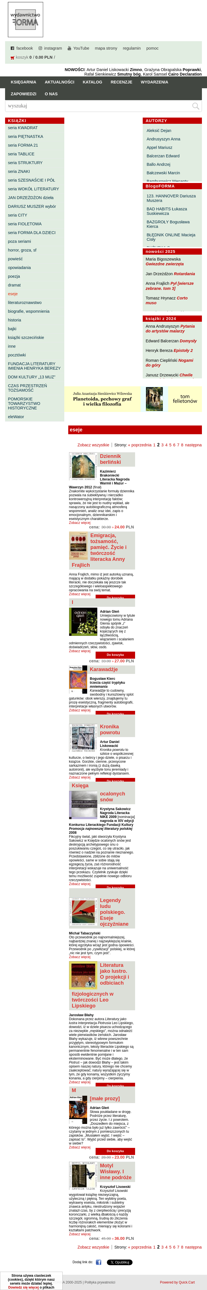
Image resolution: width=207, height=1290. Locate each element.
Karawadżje (104, 669)
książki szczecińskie (26, 337)
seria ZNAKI (19, 171)
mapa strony (106, 48)
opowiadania (19, 267)
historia (14, 320)
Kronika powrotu (110, 729)
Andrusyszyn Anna (163, 139)
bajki (12, 329)
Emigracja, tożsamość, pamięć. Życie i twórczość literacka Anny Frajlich (99, 550)
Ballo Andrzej (158, 164)
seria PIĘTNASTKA (25, 136)
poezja (14, 276)
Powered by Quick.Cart (177, 1282)
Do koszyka (115, 654)
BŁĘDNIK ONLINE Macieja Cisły (171, 237)
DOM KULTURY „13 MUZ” (31, 377)
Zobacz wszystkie (93, 445)
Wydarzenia (154, 82)
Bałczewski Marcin (163, 173)
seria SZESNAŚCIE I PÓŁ (31, 180)
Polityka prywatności (100, 1282)
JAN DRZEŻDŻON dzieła (31, 197)
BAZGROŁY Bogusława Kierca (168, 224)
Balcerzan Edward (163, 156)
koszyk (22, 57)
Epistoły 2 (183, 350)
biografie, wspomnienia (28, 311)
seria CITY (17, 215)
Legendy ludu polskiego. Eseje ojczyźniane (114, 912)
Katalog (92, 82)
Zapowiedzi (23, 94)
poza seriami (19, 241)
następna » (195, 445)
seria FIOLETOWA (24, 224)
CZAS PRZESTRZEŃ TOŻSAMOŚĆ (27, 387)
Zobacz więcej (80, 523)
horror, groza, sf (22, 250)
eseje (12, 294)
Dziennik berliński (110, 459)
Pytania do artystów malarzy (170, 328)
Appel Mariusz (159, 147)
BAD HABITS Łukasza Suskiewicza (167, 211)
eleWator (16, 416)
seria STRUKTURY (25, 162)
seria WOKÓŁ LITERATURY (33, 189)
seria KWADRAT (23, 127)
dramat (14, 285)
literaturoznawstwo (24, 302)
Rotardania (184, 274)
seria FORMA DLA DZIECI (32, 232)
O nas (51, 94)
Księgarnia (23, 82)
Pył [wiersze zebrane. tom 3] (169, 285)
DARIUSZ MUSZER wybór (32, 206)
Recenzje (121, 82)
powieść (15, 259)
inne (12, 346)
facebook (24, 48)
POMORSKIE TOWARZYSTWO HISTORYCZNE (24, 403)
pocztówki (17, 355)
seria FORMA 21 (23, 145)
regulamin (132, 48)
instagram (53, 48)
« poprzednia (139, 445)
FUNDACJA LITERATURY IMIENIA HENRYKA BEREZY (34, 366)
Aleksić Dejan (159, 130)
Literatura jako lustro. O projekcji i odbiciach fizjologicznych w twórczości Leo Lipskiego (100, 985)
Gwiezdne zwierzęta (165, 264)
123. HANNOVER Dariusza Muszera (171, 198)
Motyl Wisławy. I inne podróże (116, 1171)
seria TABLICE (21, 154)
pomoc (152, 48)
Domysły (188, 341)
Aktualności (59, 82)
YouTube (81, 48)
